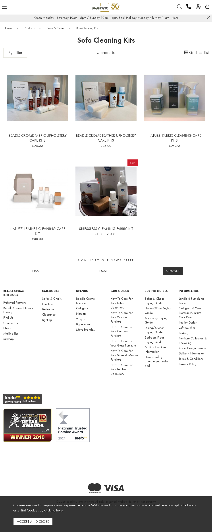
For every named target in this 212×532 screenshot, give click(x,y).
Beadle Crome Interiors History (18, 310)
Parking (183, 333)
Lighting (47, 320)
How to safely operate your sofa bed (156, 361)
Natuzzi (81, 313)
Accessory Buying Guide (156, 320)
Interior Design (188, 322)
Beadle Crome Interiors (85, 300)
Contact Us (10, 323)
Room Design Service (192, 348)
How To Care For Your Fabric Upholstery (121, 303)
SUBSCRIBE (173, 271)
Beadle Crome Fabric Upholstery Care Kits (38, 138)
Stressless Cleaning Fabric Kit (106, 228)
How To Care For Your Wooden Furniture (121, 317)
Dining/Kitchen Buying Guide (154, 330)
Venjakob (82, 319)
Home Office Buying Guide (158, 310)
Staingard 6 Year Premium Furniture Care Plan (190, 312)
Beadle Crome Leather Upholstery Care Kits (106, 138)
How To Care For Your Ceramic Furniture (121, 331)
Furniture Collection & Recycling (193, 340)
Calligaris (82, 308)
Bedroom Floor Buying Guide (154, 339)
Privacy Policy (188, 364)
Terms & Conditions (191, 358)
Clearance (49, 314)
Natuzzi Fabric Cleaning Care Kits (174, 138)
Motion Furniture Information (155, 349)
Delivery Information (191, 353)
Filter (15, 52)
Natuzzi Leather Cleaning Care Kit (37, 231)
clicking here (53, 510)
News (7, 328)
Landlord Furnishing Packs (191, 300)
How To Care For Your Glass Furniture (123, 343)
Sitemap (8, 339)
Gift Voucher (187, 328)
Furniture (47, 304)
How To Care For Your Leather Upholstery (121, 369)
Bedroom (48, 309)
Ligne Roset (83, 324)
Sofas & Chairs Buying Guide (154, 300)
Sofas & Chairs (52, 298)
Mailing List (10, 333)
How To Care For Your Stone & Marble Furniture (124, 355)
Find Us (8, 317)
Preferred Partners (14, 302)
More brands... (85, 329)
